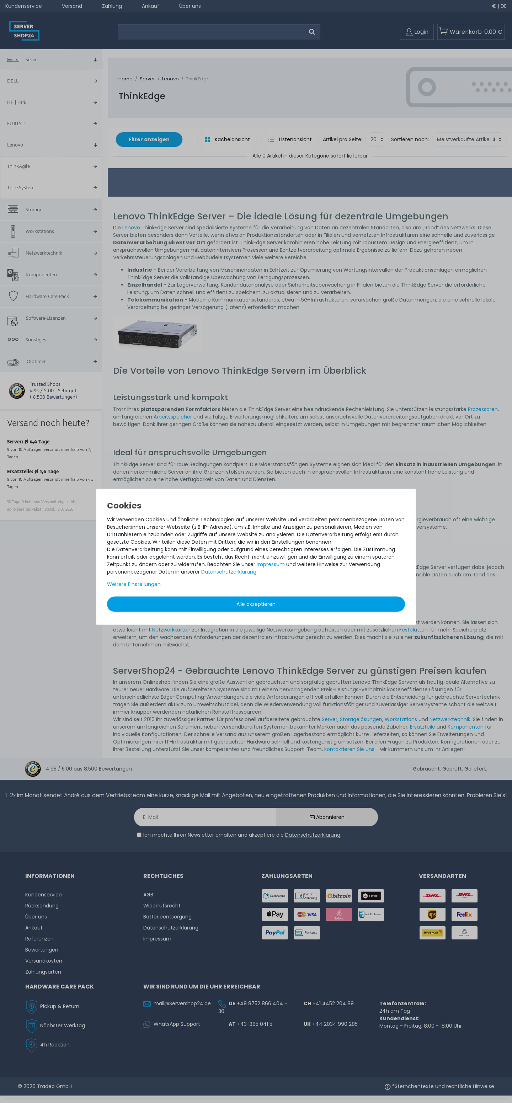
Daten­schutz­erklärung (228, 571)
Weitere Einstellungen (134, 584)
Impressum (271, 564)
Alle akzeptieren (256, 604)
